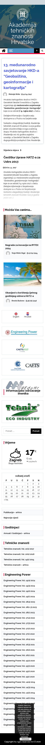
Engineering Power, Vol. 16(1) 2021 (19, 655)
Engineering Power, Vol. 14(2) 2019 (19, 693)
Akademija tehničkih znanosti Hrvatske (22, 33)
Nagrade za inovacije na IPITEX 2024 (21, 247)
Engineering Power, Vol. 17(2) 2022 (19, 628)
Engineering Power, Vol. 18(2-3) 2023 (20, 607)
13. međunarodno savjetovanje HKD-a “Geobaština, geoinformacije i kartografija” (21, 76)
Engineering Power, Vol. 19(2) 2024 (19, 591)
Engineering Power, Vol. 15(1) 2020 (19, 677)
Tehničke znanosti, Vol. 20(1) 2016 (19, 554)
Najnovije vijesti (11, 518)
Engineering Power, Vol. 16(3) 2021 (19, 645)
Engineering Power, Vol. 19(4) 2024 (19, 580)
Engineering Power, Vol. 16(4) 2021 (19, 639)
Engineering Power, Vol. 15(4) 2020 (19, 661)
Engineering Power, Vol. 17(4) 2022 (19, 618)
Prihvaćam (25, 739)
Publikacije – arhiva (13, 512)
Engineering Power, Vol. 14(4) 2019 (19, 682)
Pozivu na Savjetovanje (26, 118)
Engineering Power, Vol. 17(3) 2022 (19, 623)
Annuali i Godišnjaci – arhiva (17, 533)
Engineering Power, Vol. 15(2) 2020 (19, 671)
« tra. (6, 500)
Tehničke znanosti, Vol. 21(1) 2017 (19, 549)
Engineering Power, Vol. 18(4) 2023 (19, 602)
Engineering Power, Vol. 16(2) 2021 (19, 650)
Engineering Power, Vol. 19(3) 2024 (19, 586)
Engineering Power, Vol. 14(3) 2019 (19, 687)
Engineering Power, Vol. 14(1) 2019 (19, 698)
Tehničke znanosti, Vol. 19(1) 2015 (19, 559)
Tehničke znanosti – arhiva (16, 565)
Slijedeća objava (13, 150)
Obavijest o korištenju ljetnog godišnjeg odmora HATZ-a (21, 294)
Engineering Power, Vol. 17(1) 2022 (19, 634)
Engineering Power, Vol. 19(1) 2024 (19, 596)
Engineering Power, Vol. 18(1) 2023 (19, 612)
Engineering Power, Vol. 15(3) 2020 (19, 666)
